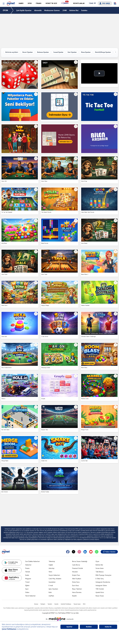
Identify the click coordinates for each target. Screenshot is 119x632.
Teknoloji (52, 561)
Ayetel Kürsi (100, 592)
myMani (51, 596)
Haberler (28, 565)
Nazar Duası (100, 596)
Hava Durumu (76, 592)
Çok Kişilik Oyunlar (23, 10)
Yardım (50, 604)
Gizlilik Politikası (66, 604)
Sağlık (51, 565)
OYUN (5, 10)
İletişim (43, 604)
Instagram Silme (101, 585)
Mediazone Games (52, 10)
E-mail (51, 585)
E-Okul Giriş (100, 579)
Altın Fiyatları (76, 579)
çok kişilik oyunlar (90, 529)
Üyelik (56, 604)
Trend (27, 582)
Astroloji (51, 568)
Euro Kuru (75, 585)
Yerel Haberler (30, 596)
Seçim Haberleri (54, 575)
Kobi (50, 592)
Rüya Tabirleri (77, 589)
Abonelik (38, 10)
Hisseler (75, 572)
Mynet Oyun (42, 529)
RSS (84, 604)
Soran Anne (100, 568)
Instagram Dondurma (103, 582)
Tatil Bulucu (100, 572)
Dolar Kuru (76, 582)
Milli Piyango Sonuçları (103, 575)
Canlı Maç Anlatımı (55, 579)
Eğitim (27, 585)
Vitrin (50, 572)
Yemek (27, 572)
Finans (27, 568)
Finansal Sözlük (77, 568)
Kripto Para (76, 575)
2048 (64, 10)
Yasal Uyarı (77, 604)
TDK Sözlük (100, 589)
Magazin (28, 579)
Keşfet (74, 596)
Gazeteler (52, 582)
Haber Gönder (109, 552)
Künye (36, 604)
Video (27, 592)
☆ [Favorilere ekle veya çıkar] (36, 62)
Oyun (97, 561)
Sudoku (84, 10)
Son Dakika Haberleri (32, 561)
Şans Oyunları (53, 589)
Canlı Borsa (76, 565)
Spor (27, 589)
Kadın (27, 575)
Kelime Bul (73, 10)
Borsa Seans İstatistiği (79, 561)
